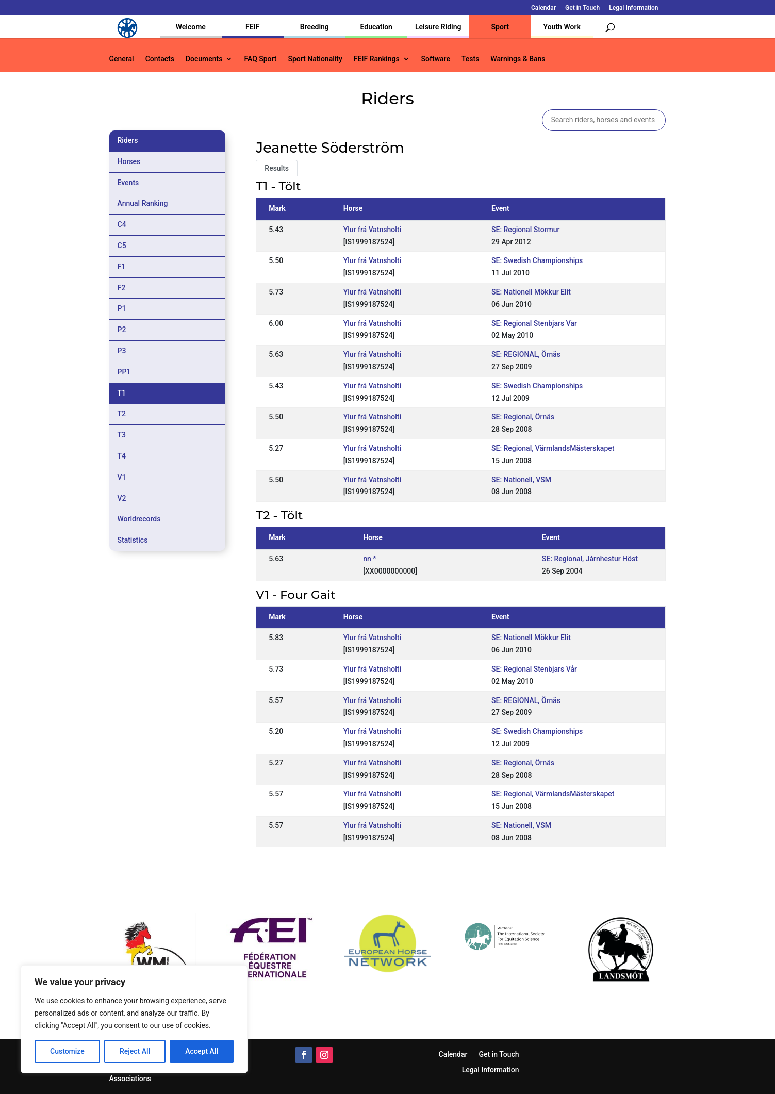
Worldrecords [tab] (139, 519)
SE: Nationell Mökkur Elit (531, 292)
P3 (122, 351)
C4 (122, 224)
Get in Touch (582, 8)
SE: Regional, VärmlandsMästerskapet (552, 448)
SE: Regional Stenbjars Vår (534, 323)
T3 (122, 435)
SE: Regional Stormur (525, 229)
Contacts (159, 59)
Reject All (135, 1051)
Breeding (314, 27)
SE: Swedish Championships (537, 260)
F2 (122, 288)
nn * (369, 558)
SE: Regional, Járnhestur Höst (590, 558)
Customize (67, 1051)
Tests (470, 59)
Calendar (543, 8)
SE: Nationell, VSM (521, 480)
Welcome (191, 27)
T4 (122, 456)
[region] (134, 1019)
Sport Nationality (315, 59)
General (121, 59)
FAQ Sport (260, 59)
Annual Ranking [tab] (143, 203)
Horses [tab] (129, 161)
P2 (122, 329)
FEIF (252, 27)
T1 (122, 393)
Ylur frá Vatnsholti (372, 229)
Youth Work (562, 27)
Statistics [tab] (133, 540)
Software (435, 59)
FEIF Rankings (377, 59)
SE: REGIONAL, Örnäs (525, 354)
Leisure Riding (438, 27)
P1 (122, 308)
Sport (500, 27)
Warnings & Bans (517, 59)
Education (376, 27)
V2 (122, 498)
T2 (122, 414)
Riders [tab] (128, 140)
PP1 (124, 372)
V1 (122, 477)
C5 (122, 245)
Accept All (201, 1051)
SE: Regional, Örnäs (522, 417)
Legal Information (633, 8)
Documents (204, 59)
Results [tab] (277, 168)
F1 (122, 267)
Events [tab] (128, 182)
